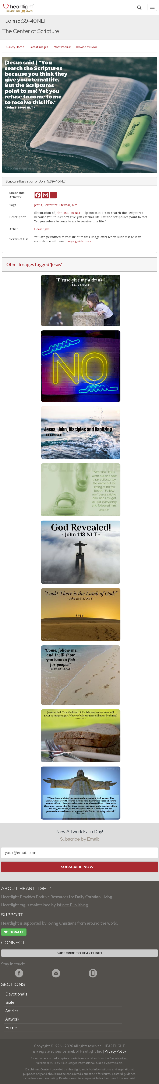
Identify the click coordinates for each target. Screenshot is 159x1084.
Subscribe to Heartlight (80, 953)
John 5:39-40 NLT (68, 213)
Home (11, 1027)
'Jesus (55, 264)
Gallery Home (15, 47)
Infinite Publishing (72, 904)
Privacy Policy (115, 1051)
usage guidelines (78, 241)
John (42, 181)
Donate (14, 932)
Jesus (38, 205)
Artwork (12, 1019)
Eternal (64, 205)
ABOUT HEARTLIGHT (26, 888)
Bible (9, 1002)
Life (74, 205)
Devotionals (16, 994)
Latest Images (39, 47)
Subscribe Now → (79, 867)
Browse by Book (86, 47)
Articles (11, 1010)
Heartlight (41, 229)
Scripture (51, 205)
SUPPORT (12, 915)
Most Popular (62, 47)
